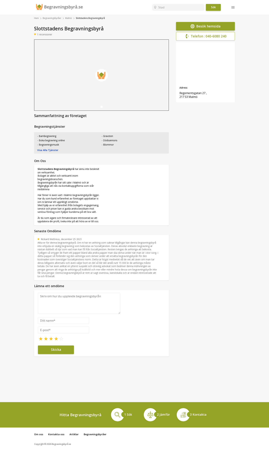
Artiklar (74, 434)
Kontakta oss (56, 434)
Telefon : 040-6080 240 (205, 36)
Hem (36, 18)
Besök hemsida (205, 26)
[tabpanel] (101, 75)
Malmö (68, 18)
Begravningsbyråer (52, 18)
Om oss (38, 434)
